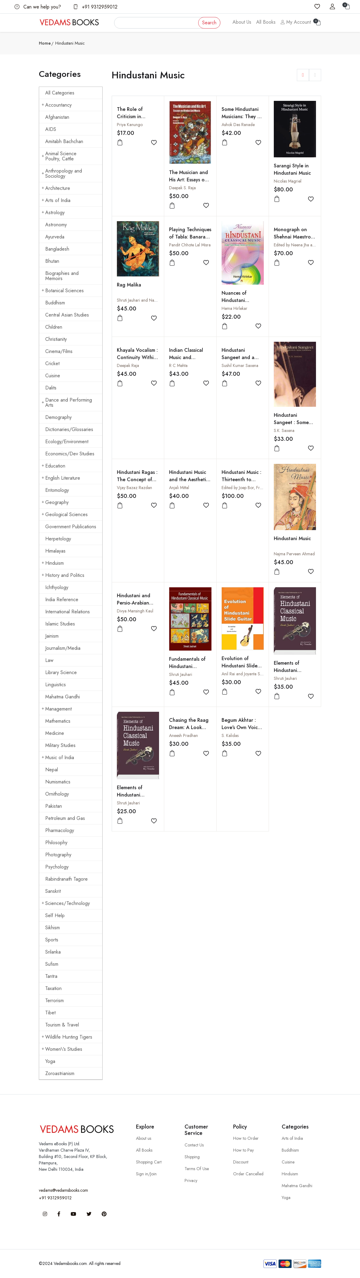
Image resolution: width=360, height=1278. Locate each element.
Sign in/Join (146, 1174)
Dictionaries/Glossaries (69, 429)
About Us (242, 22)
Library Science (61, 672)
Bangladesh (57, 248)
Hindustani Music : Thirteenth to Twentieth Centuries (241, 483)
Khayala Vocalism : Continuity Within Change (137, 357)
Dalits (50, 387)
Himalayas (55, 550)
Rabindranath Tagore (66, 878)
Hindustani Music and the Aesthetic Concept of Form (189, 479)
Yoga (50, 1061)
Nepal (51, 769)
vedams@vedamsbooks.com (63, 1190)
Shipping (192, 1157)
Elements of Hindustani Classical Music (290, 670)
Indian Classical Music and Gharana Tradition (189, 357)
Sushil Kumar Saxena (240, 365)
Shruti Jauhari (180, 674)
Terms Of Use (197, 1169)
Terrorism (54, 1000)
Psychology (57, 866)
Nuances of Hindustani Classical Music (238, 300)
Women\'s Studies (62, 1049)
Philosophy (56, 842)
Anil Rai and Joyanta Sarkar (245, 674)
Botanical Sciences (63, 290)
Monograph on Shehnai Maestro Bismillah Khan (292, 237)
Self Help (55, 915)
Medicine (54, 733)
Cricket (52, 363)
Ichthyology (56, 587)
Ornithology (57, 793)
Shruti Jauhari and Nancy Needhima (148, 300)
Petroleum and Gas (65, 818)
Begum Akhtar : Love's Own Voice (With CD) (241, 727)
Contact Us (194, 1145)
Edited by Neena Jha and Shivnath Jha (306, 245)
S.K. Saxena (284, 430)
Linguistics (55, 684)
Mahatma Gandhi (62, 696)
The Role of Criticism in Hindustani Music (135, 116)
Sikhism (52, 927)
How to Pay (243, 1150)
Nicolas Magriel (287, 181)
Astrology (53, 212)
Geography (55, 502)
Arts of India (56, 200)
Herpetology (58, 538)
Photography (58, 854)
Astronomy (56, 224)
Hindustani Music (292, 538)
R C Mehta (178, 365)
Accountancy (57, 104)
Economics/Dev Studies (69, 453)
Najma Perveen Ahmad (294, 554)
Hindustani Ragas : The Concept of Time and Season (137, 479)
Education (53, 465)
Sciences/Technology (66, 903)
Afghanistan (57, 117)
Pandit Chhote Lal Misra (190, 245)
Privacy (191, 1180)
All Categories (59, 92)
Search (209, 22)
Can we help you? (38, 6)
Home (45, 43)
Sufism (51, 964)
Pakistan (53, 806)
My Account (295, 22)
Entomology (57, 490)
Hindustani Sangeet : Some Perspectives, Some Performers (295, 426)
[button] (303, 75)
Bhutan (52, 261)
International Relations (67, 611)
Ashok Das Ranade (238, 125)
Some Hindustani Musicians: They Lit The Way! (242, 116)
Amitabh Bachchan (64, 141)
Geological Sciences (65, 514)
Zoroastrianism (59, 1073)
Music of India (58, 757)
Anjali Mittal (179, 488)
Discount (240, 1162)
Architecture (56, 188)
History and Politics (63, 575)
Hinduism (53, 563)
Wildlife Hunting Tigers (67, 1036)
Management (57, 708)
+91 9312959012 (95, 6)
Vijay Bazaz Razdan (134, 488)
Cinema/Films (59, 351)
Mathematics (57, 721)
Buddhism (55, 302)
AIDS (50, 129)
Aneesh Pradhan (183, 735)
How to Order (246, 1138)
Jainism (52, 635)
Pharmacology (59, 830)
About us (143, 1138)
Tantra (51, 976)
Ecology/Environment (66, 441)
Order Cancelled (248, 1174)
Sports (51, 939)
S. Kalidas (230, 735)
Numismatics (57, 781)
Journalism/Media (62, 648)
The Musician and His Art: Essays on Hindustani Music (188, 179)
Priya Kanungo (130, 125)
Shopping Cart (148, 1162)
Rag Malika (129, 284)
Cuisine (52, 375)
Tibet (50, 1012)
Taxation (53, 988)
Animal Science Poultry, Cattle (59, 156)
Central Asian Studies (67, 314)
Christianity (56, 339)
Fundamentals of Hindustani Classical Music (187, 666)
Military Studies (60, 745)
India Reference (61, 599)
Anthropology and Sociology (62, 173)
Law (49, 660)
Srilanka (53, 951)
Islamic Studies (60, 623)
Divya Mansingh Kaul (135, 611)
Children (53, 327)
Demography (58, 417)
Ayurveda (54, 236)
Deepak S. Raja (182, 188)
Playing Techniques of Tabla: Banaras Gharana (190, 237)
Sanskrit (53, 891)
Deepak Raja (128, 365)
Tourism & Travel (62, 1024)
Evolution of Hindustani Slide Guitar (239, 666)
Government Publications (70, 526)
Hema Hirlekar (234, 308)
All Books (266, 22)
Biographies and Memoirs (62, 276)
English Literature (61, 478)
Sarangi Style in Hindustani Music (292, 169)
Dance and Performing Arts (67, 402)
